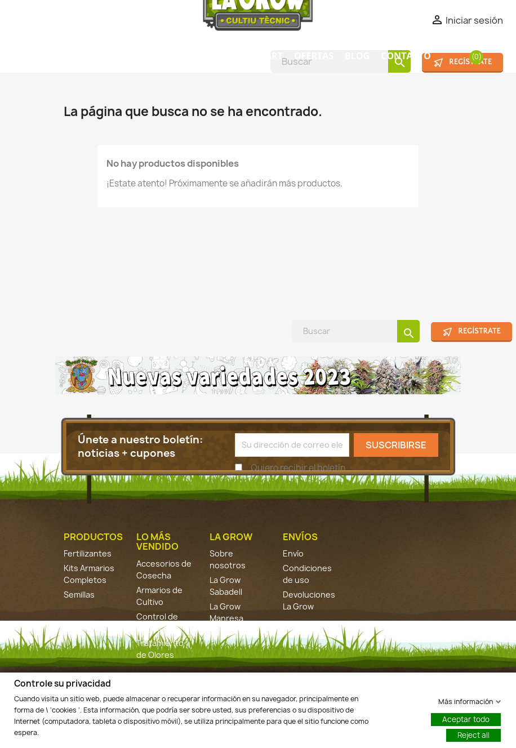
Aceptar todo (466, 719)
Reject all (473, 734)
